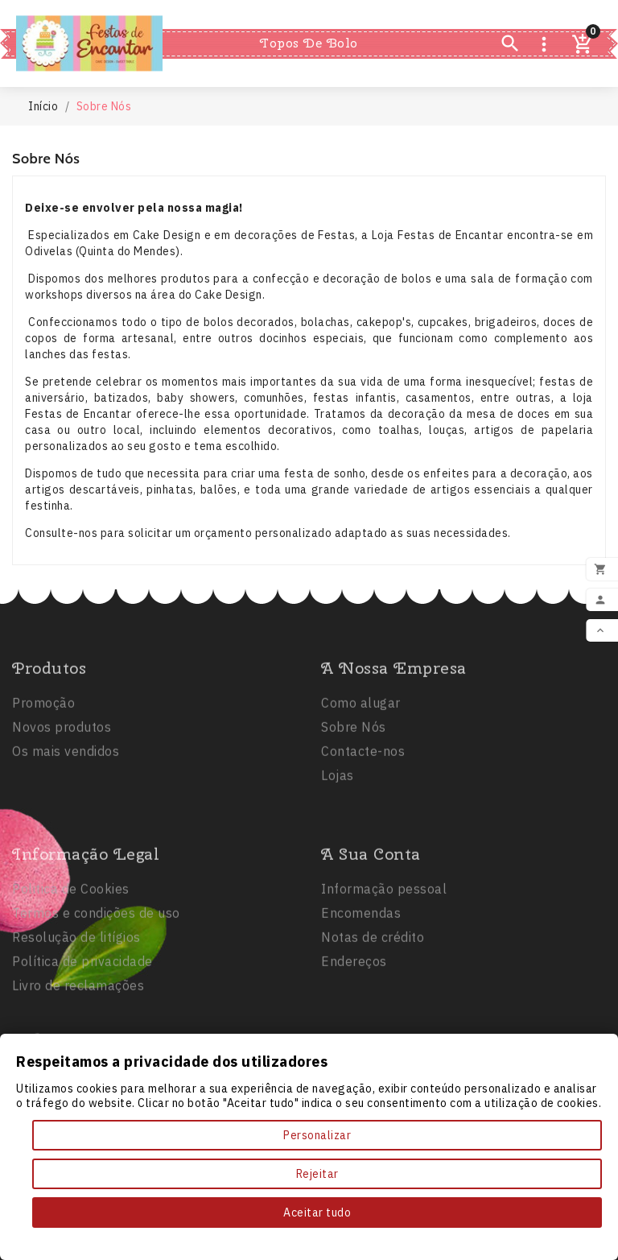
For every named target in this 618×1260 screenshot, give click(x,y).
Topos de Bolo (309, 43)
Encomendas (361, 973)
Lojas (337, 835)
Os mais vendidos (65, 811)
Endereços (354, 1021)
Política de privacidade (82, 1021)
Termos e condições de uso (96, 973)
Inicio (230, 14)
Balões (377, 14)
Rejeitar (317, 1174)
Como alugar (361, 762)
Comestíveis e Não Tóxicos (308, 72)
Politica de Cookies (71, 948)
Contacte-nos (363, 811)
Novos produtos (61, 787)
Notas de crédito (372, 997)
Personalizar (317, 1135)
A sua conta (371, 913)
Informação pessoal (384, 948)
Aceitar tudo (317, 1212)
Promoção (43, 762)
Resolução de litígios (76, 997)
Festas (299, 14)
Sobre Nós (353, 787)
